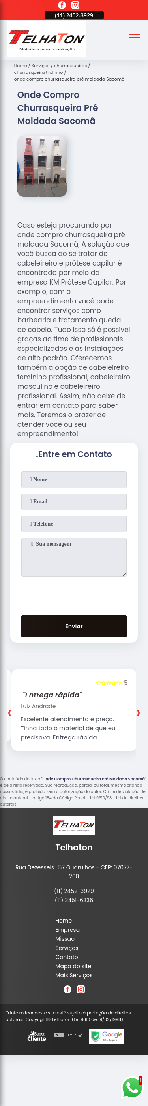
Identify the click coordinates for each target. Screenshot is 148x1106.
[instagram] (75, 6)
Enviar (73, 626)
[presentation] (74, 594)
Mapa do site (73, 966)
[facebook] (62, 6)
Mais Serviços (73, 975)
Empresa (67, 930)
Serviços (66, 948)
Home (63, 921)
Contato (66, 957)
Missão (65, 939)
